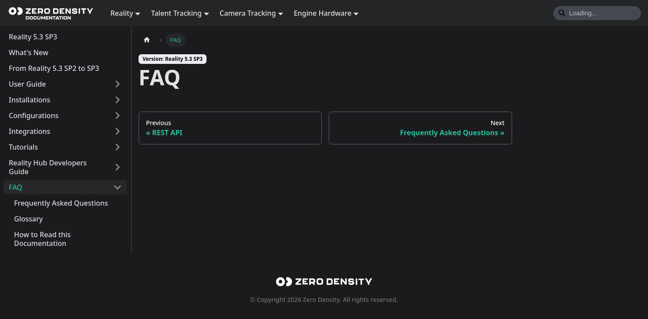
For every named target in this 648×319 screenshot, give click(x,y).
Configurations (34, 115)
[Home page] (147, 40)
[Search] (597, 13)
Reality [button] (121, 13)
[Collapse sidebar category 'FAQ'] (117, 187)
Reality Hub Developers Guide (48, 167)
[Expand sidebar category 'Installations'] (117, 100)
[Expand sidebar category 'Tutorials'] (117, 147)
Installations (29, 100)
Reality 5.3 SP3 (33, 37)
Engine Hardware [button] (323, 13)
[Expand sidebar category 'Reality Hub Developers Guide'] (117, 167)
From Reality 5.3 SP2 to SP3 (54, 68)
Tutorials (23, 147)
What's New (28, 52)
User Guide (27, 84)
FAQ (15, 187)
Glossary (28, 219)
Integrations (29, 131)
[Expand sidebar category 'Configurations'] (117, 116)
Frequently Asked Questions (61, 203)
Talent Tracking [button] (176, 13)
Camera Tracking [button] (248, 13)
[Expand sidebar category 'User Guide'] (117, 84)
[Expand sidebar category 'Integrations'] (117, 131)
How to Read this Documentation (42, 239)
